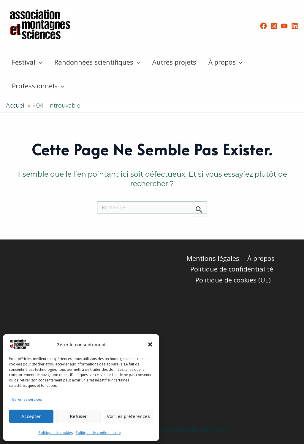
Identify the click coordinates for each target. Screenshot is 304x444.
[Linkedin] (294, 26)
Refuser (78, 416)
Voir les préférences (128, 416)
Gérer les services (27, 399)
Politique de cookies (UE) (233, 279)
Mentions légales (213, 258)
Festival (27, 62)
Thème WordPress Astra (189, 429)
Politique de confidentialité (98, 432)
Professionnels (38, 86)
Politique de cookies (56, 432)
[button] (150, 344)
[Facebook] (263, 26)
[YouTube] (284, 26)
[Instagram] (273, 26)
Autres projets (177, 62)
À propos (229, 62)
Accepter (31, 416)
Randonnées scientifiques (99, 62)
